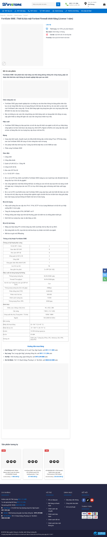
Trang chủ (2, 15)
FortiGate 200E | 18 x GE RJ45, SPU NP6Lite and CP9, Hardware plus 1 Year (33, 472)
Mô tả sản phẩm (9, 71)
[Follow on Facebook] (84, 500)
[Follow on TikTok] (88, 500)
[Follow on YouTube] (92, 500)
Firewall (25, 15)
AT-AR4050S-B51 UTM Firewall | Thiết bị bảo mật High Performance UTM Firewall (54, 472)
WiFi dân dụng (20, 11)
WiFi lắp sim (7, 11)
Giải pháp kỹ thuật (86, 11)
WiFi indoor (32, 11)
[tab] (9, 72)
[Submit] (58, 4)
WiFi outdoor (45, 11)
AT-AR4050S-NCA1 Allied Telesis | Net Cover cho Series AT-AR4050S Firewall (11, 472)
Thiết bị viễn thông (72, 11)
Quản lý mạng (57, 11)
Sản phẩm (10, 15)
